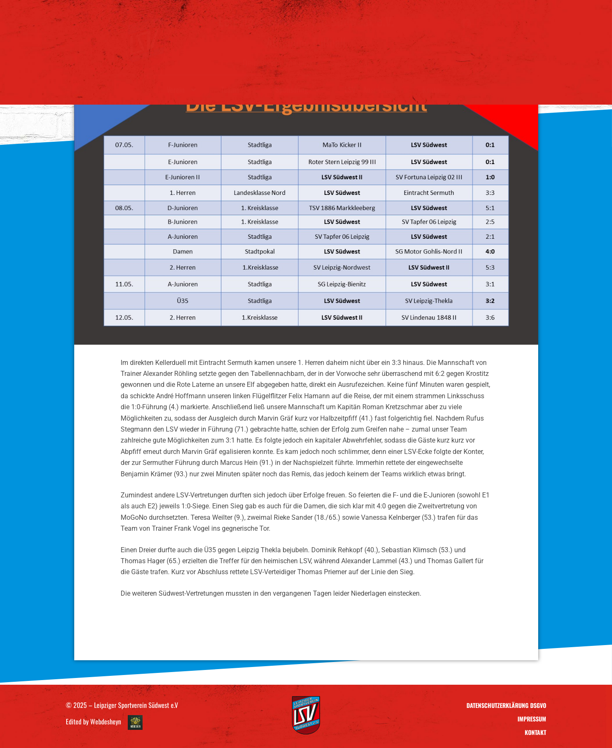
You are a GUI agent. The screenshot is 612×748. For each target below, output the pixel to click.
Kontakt (433, 89)
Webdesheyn (105, 721)
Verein (181, 89)
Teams (235, 89)
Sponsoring (297, 89)
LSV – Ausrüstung (371, 89)
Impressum (532, 718)
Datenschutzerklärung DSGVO (506, 705)
